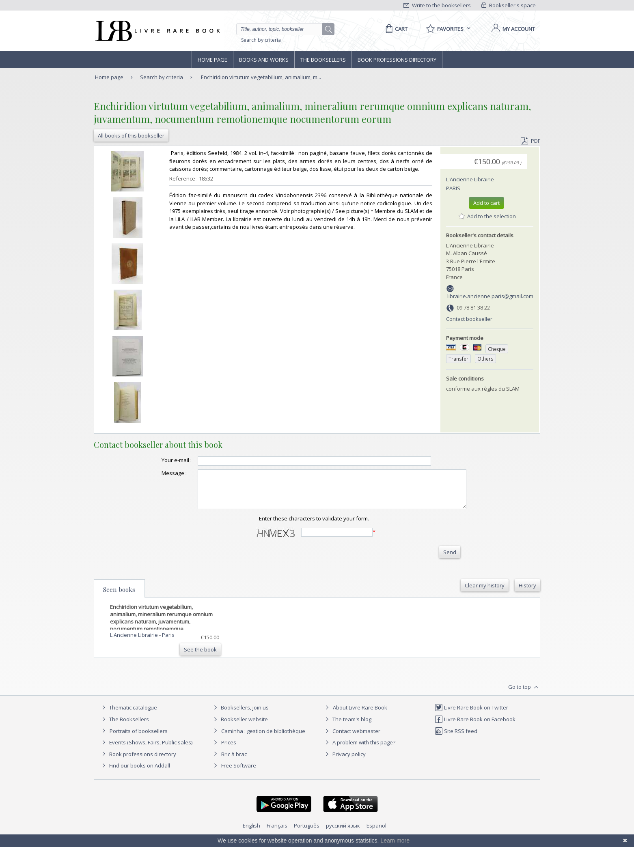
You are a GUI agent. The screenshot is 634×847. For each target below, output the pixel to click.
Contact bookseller (469, 318)
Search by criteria (261, 40)
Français (277, 832)
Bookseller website (239, 726)
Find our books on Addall (135, 773)
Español (376, 832)
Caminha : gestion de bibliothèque (263, 738)
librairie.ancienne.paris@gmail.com (490, 296)
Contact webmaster (351, 738)
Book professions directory (397, 59)
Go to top (524, 694)
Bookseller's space (508, 5)
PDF (530, 140)
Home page (212, 59)
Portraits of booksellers (139, 738)
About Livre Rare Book (360, 714)
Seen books (119, 597)
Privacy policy (344, 761)
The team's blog (347, 726)
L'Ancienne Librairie (470, 179)
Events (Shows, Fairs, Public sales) (146, 750)
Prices (228, 749)
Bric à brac (234, 761)
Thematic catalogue (128, 715)
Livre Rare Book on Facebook (475, 726)
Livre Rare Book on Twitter (471, 715)
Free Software (238, 772)
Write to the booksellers (437, 5)
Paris (453, 188)
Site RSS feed (456, 738)
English (251, 832)
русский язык (343, 832)
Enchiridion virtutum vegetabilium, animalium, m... (261, 77)
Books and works (264, 59)
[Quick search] (283, 29)
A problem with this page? (359, 750)
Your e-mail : (160, 460)
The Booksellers (323, 59)
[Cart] (395, 29)
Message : (157, 473)
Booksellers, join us (240, 715)
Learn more (395, 840)
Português (306, 832)
